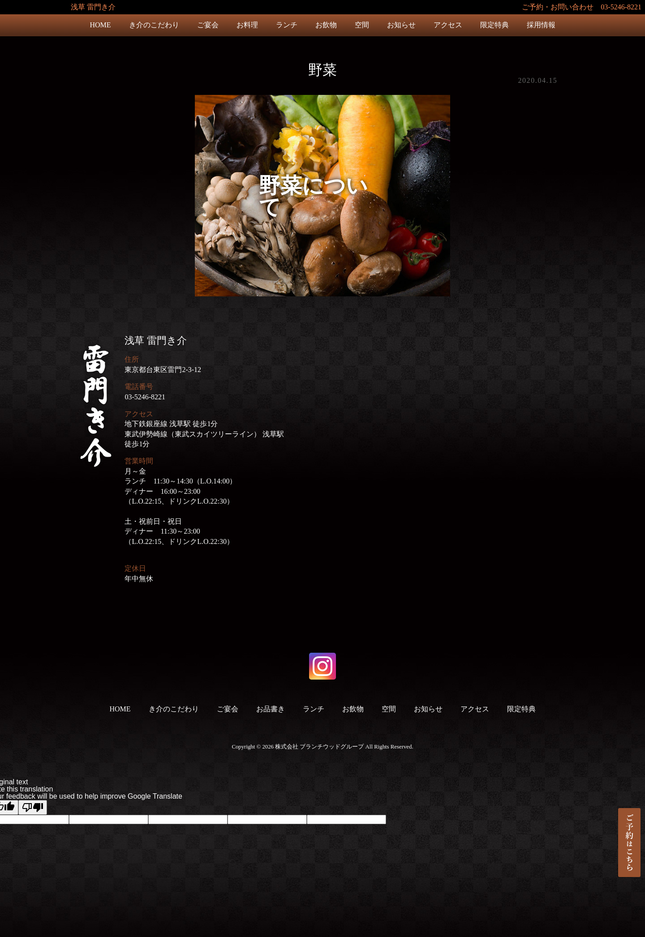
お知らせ (401, 25)
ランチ (286, 25)
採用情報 (541, 25)
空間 (362, 25)
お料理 (247, 25)
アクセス (448, 25)
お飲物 (326, 25)
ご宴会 (208, 25)
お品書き (270, 709)
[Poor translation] (32, 807)
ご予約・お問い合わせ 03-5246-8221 (581, 7)
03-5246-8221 (145, 397)
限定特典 (494, 25)
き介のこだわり (154, 25)
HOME (100, 25)
